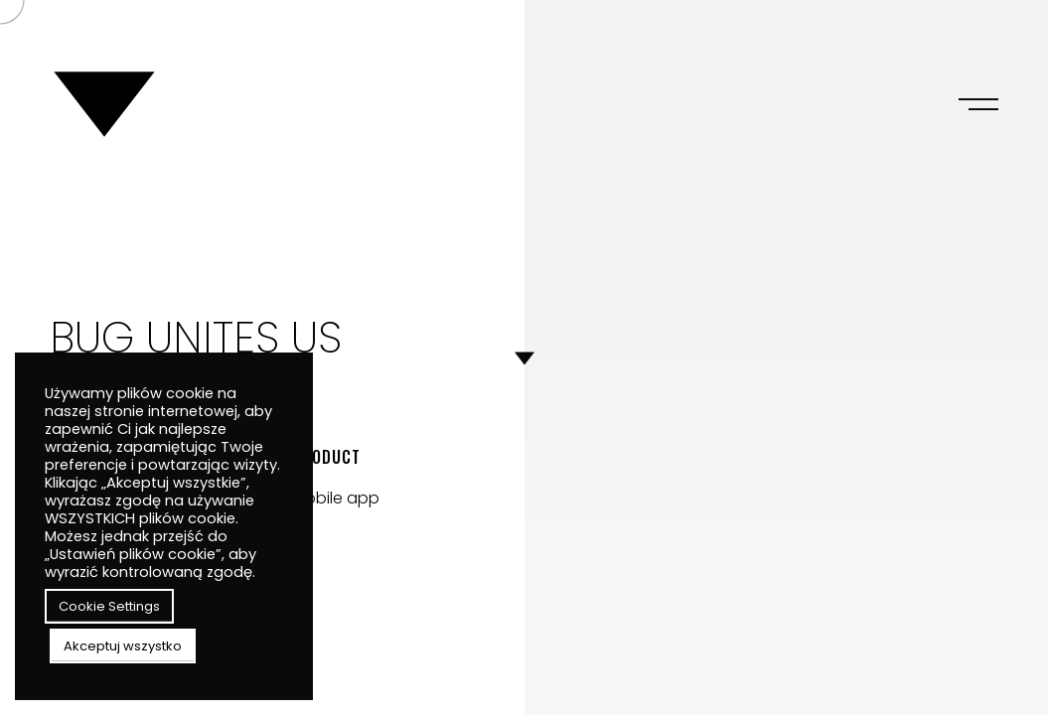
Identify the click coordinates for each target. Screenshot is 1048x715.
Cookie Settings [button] (109, 606)
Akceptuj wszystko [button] (123, 646)
